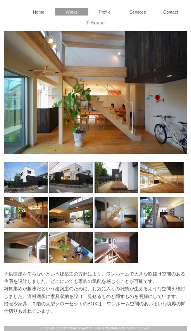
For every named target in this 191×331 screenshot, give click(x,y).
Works (71, 12)
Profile (105, 12)
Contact (170, 12)
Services (137, 12)
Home (38, 12)
